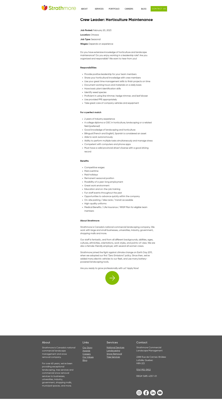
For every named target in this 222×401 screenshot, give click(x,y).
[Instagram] (139, 392)
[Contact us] (159, 8)
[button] (84, 9)
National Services (115, 348)
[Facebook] (146, 392)
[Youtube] (160, 392)
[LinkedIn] (153, 392)
